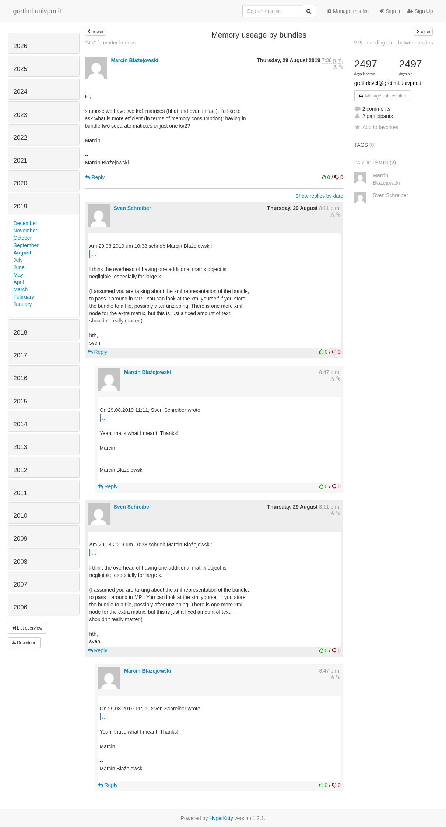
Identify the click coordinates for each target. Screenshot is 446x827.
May (18, 275)
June (19, 267)
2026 (20, 46)
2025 (20, 68)
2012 (20, 470)
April (19, 282)
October (23, 238)
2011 (20, 492)
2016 (20, 378)
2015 (20, 401)
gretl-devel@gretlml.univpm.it (387, 83)
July (18, 260)
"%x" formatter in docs (110, 43)
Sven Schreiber (132, 208)
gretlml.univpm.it (37, 11)
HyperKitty (221, 818)
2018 (20, 332)
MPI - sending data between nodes (393, 43)
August (22, 253)
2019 (20, 206)
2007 (20, 584)
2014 (20, 424)
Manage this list (348, 11)
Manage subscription (382, 96)
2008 (20, 561)
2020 (20, 183)
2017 (20, 355)
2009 (20, 538)
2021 (20, 160)
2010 (20, 515)
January (23, 304)
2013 (20, 446)
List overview (27, 628)
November (26, 231)
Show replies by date (319, 196)
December (26, 223)
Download (24, 642)
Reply (95, 177)
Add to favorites (376, 127)
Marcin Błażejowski (134, 60)
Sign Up (420, 11)
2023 (20, 114)
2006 (20, 607)
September (26, 245)
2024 (20, 91)
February (24, 297)
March (21, 289)
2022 (20, 137)
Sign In (390, 11)
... (94, 253)
